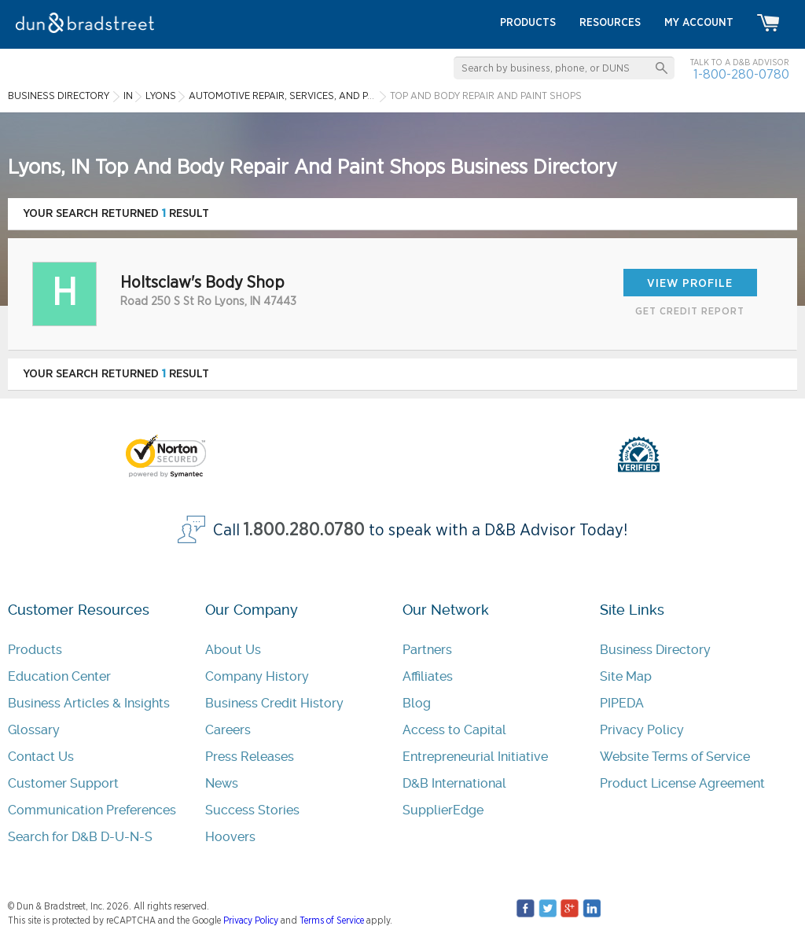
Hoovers (230, 836)
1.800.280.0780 (304, 530)
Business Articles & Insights (89, 703)
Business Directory (655, 649)
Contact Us (41, 756)
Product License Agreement (682, 783)
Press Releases (249, 756)
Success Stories (252, 810)
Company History (257, 676)
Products (35, 649)
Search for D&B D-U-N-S (80, 836)
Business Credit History (274, 703)
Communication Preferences (92, 810)
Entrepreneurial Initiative (475, 756)
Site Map (626, 676)
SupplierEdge (442, 810)
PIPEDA (622, 703)
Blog (416, 703)
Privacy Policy (642, 729)
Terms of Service (332, 920)
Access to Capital (454, 729)
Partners (427, 649)
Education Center (59, 676)
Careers (228, 729)
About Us (233, 649)
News (221, 783)
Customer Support (63, 783)
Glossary (34, 729)
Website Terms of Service (675, 756)
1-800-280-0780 (741, 74)
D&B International (454, 783)
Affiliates (427, 676)
